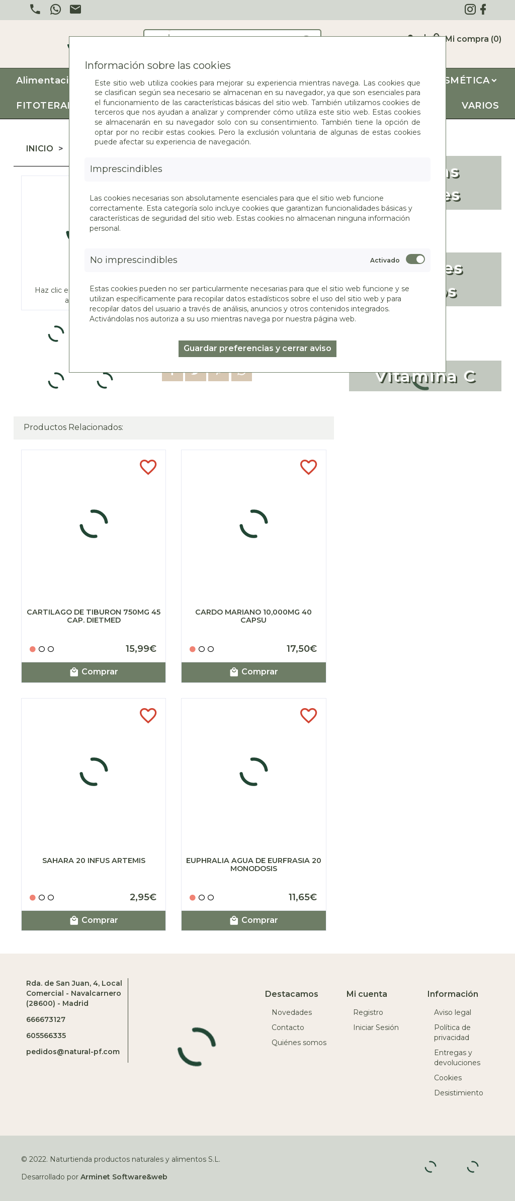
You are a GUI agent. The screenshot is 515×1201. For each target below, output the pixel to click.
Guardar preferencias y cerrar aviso (257, 348)
